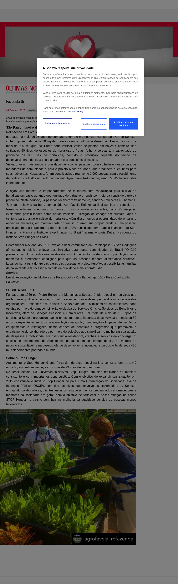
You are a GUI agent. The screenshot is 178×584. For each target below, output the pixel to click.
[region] (90, 97)
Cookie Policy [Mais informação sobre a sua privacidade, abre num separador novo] (75, 111)
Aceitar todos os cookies (123, 123)
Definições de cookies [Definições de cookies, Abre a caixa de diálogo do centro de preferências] (57, 123)
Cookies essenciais (94, 124)
